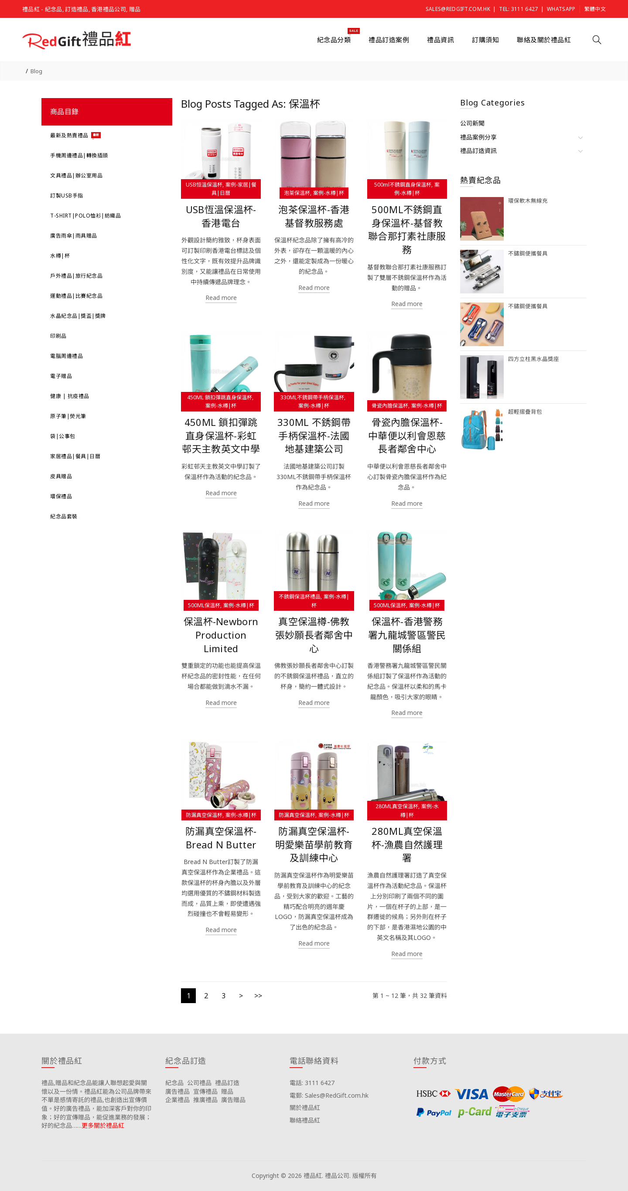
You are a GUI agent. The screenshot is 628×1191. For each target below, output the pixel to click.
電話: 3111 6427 (312, 1083)
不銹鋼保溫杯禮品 (300, 596)
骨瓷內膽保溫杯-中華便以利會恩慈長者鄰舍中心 (407, 436)
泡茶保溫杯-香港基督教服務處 (313, 216)
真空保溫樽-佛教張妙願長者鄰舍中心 (314, 635)
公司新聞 (472, 123)
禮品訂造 (227, 1083)
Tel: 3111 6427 (518, 9)
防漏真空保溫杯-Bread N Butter (220, 838)
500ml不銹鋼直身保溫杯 (402, 184)
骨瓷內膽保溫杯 (390, 405)
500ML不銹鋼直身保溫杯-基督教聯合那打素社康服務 (407, 229)
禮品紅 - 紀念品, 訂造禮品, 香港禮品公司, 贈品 (81, 9)
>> (258, 995)
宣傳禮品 (205, 1091)
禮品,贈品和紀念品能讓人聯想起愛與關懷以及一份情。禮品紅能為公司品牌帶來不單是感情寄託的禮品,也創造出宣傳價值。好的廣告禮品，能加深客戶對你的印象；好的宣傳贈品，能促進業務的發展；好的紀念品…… (96, 1104)
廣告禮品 (177, 1091)
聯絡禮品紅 (305, 1120)
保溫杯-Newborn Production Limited (221, 635)
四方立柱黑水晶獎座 (533, 359)
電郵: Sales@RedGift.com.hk (329, 1095)
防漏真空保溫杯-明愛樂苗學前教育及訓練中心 (314, 844)
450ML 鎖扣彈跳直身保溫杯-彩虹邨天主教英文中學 (220, 436)
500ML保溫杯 (204, 605)
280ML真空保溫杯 (396, 806)
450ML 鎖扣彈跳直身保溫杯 (219, 397)
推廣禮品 (205, 1100)
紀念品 (174, 1083)
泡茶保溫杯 (297, 193)
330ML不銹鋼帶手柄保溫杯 (312, 397)
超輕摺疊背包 (525, 411)
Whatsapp (561, 9)
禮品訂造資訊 (478, 150)
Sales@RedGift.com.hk (458, 9)
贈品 (227, 1091)
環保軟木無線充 (528, 200)
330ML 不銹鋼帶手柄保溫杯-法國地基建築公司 (314, 436)
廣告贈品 (233, 1100)
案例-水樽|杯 (328, 193)
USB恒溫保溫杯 (204, 184)
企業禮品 (177, 1100)
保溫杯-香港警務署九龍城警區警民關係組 (407, 635)
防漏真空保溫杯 (204, 815)
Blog (36, 71)
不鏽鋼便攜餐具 (528, 253)
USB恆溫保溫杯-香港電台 (221, 216)
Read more (221, 297)
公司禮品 (199, 1083)
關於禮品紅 (305, 1107)
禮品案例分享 (478, 137)
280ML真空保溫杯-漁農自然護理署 (407, 844)
